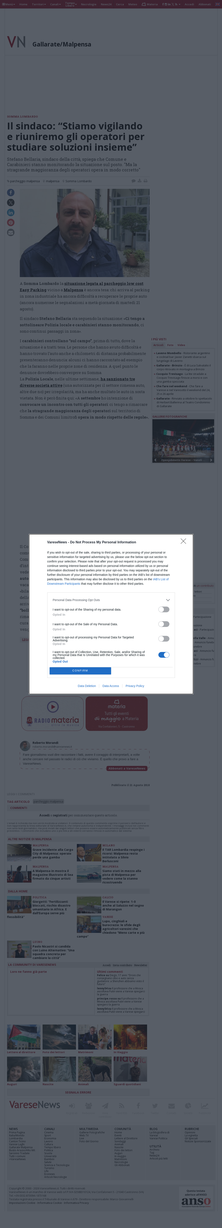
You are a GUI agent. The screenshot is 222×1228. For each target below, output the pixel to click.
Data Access (110, 686)
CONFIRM (80, 670)
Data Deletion (87, 686)
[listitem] (111, 600)
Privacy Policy (135, 686)
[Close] (185, 542)
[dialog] (111, 614)
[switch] (163, 609)
